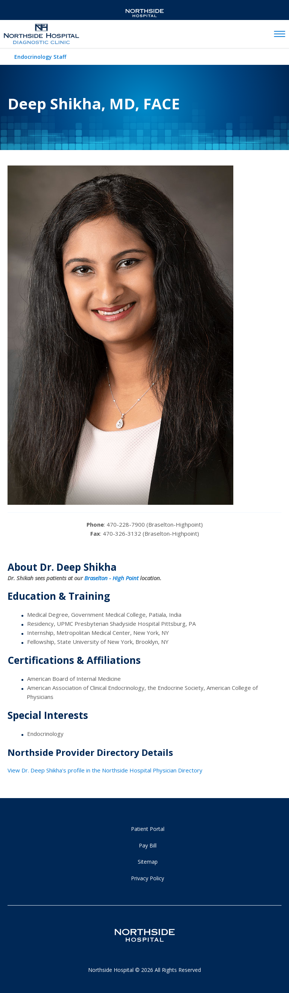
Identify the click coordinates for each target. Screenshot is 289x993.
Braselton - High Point (111, 578)
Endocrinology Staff (40, 56)
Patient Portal (147, 828)
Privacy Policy (147, 878)
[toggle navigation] (279, 34)
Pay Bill (148, 845)
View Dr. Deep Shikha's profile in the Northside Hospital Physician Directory (105, 770)
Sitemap (148, 861)
